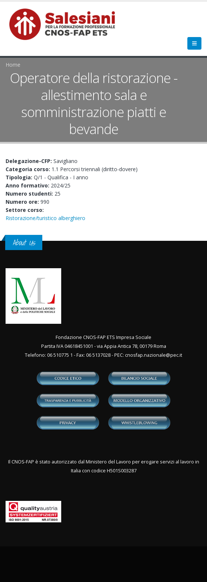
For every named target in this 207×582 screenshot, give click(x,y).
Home (13, 64)
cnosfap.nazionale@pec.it (153, 355)
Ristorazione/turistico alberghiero (45, 218)
